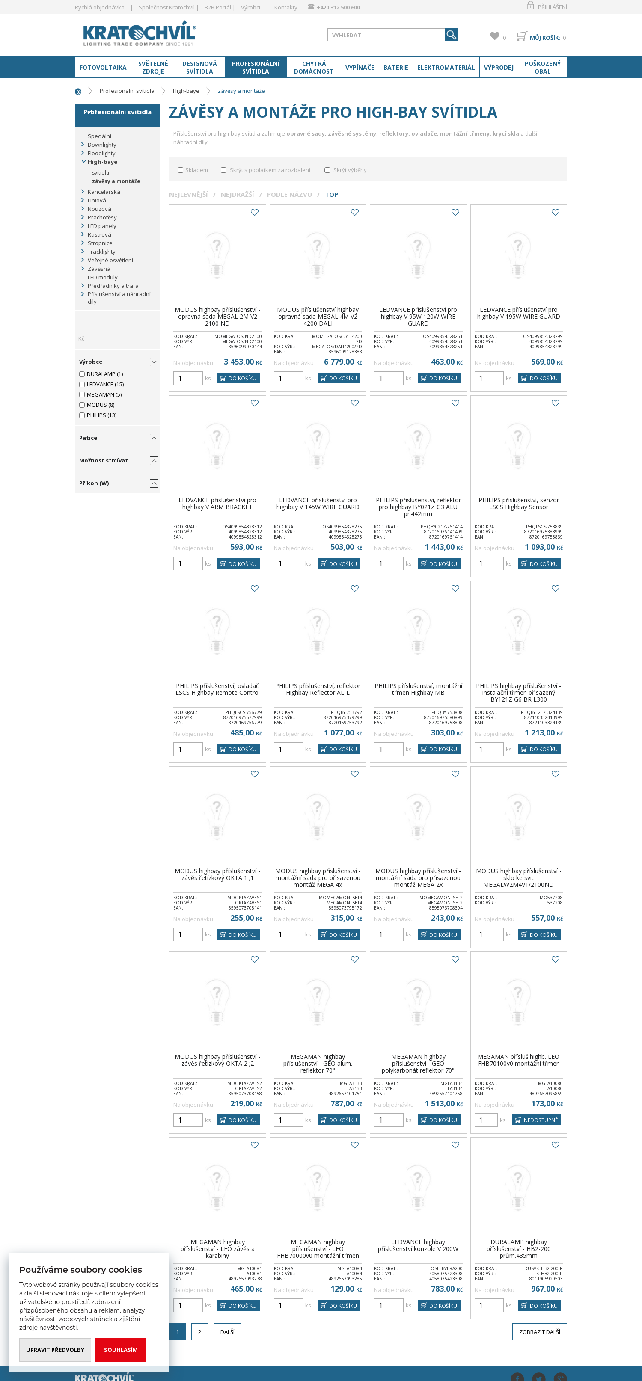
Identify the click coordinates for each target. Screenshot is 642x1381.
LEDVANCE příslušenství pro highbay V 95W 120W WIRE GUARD (418, 316)
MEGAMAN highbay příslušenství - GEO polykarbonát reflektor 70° (418, 1063)
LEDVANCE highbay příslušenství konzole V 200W (418, 1245)
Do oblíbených (254, 212)
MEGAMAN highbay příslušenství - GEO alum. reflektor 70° (317, 1063)
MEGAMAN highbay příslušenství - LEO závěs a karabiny (218, 1248)
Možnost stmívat (103, 460)
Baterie (395, 67)
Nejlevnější (188, 194)
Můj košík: (545, 37)
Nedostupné (539, 1120)
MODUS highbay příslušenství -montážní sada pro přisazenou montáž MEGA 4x (318, 878)
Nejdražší (237, 194)
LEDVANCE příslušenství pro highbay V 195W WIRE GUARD (518, 312)
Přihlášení (552, 7)
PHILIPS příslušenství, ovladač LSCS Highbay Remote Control (217, 689)
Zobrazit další (539, 1332)
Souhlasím (121, 1350)
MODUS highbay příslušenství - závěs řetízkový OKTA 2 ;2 (217, 1059)
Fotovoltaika (103, 67)
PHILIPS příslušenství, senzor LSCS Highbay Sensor (519, 503)
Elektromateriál (446, 67)
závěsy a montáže (241, 91)
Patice (88, 438)
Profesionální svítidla (255, 67)
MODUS (97, 405)
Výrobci (250, 7)
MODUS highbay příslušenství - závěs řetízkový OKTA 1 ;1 (217, 874)
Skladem (196, 170)
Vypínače (359, 67)
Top (331, 194)
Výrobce (90, 361)
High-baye (186, 91)
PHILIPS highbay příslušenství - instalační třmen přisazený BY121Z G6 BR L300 (518, 692)
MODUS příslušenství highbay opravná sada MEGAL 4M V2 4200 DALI (318, 316)
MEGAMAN (100, 394)
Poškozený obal (543, 67)
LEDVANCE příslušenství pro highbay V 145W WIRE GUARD (318, 503)
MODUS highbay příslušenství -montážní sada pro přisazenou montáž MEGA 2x (418, 878)
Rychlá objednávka (100, 7)
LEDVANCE (100, 384)
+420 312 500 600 (338, 7)
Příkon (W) (94, 483)
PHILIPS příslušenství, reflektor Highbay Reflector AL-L (317, 689)
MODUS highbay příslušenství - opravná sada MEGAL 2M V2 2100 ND (217, 316)
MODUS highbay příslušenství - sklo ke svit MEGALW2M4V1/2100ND (519, 878)
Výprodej (499, 67)
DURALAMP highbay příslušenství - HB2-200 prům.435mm (519, 1248)
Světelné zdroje (153, 67)
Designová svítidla (199, 67)
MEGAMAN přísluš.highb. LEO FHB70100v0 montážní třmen (519, 1059)
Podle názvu (289, 194)
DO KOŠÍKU (242, 378)
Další (227, 1332)
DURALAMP (101, 374)
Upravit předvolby (55, 1350)
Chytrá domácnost (314, 67)
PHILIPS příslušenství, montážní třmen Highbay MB (418, 689)
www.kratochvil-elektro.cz (143, 33)
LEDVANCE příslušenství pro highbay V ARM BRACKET (217, 503)
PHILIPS (96, 415)
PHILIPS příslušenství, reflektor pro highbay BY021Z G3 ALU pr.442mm (418, 507)
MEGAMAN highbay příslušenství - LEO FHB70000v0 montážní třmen (318, 1248)
